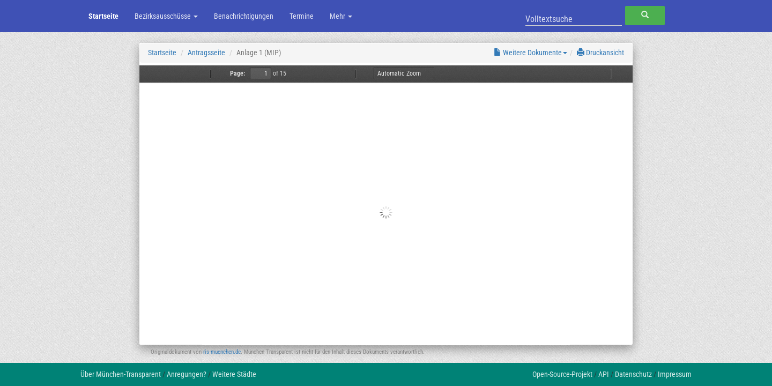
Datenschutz (633, 374)
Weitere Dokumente (530, 52)
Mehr (341, 16)
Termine (302, 16)
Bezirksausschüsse (166, 16)
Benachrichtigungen (243, 16)
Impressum (675, 374)
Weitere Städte (234, 374)
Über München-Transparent (120, 374)
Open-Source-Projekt (562, 374)
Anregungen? (186, 374)
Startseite (103, 16)
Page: (237, 73)
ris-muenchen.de (222, 351)
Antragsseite (206, 52)
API (603, 374)
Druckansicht (600, 52)
